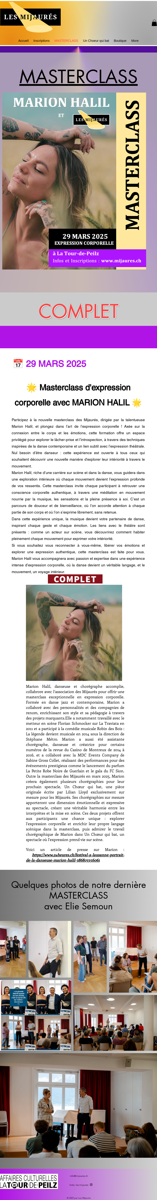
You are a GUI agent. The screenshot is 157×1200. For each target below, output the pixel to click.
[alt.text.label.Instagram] (91, 1184)
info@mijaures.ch (79, 1175)
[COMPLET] (75, 579)
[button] (154, 23)
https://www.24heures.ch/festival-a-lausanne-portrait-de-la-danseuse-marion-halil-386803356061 (75, 857)
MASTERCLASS (78, 76)
